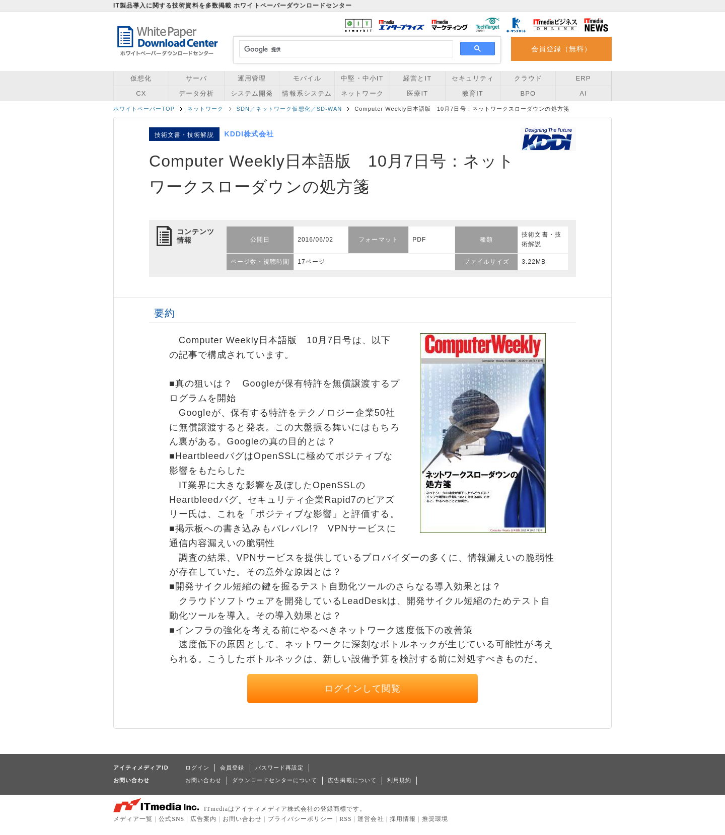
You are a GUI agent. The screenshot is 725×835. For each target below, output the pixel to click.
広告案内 (203, 818)
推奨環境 (435, 818)
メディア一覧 (133, 818)
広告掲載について (352, 780)
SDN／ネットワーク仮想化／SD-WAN (289, 109)
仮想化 (141, 78)
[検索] (344, 49)
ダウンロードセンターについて (274, 780)
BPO (528, 93)
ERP (583, 78)
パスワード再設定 (279, 768)
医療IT (417, 93)
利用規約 (399, 780)
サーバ (196, 78)
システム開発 (252, 93)
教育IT (472, 93)
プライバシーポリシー (301, 818)
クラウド (528, 78)
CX (141, 93)
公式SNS (171, 818)
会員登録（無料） (561, 49)
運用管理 (252, 78)
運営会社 (370, 818)
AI (583, 93)
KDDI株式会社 (249, 134)
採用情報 (403, 818)
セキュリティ (473, 78)
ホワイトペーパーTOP (144, 109)
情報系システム (306, 93)
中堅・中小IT (362, 78)
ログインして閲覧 (362, 689)
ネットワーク (362, 93)
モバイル (307, 78)
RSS (345, 818)
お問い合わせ (203, 780)
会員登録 (232, 768)
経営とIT (417, 78)
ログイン (197, 768)
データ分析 (196, 93)
